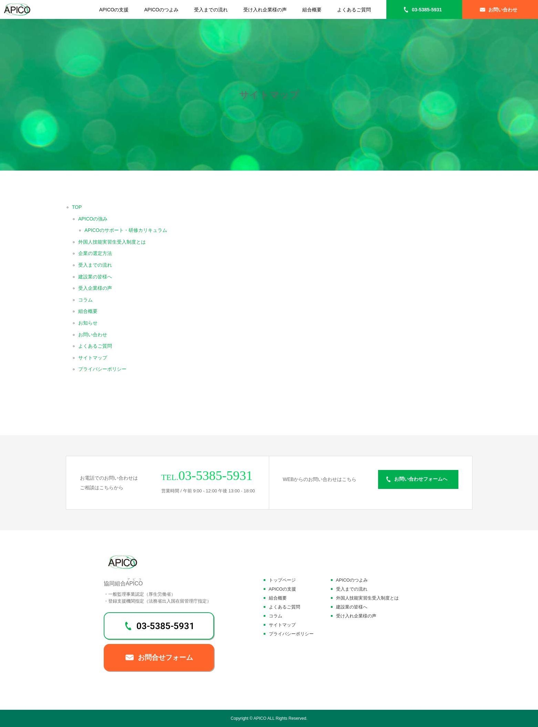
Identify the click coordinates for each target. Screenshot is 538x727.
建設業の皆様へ (95, 276)
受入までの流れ (211, 9)
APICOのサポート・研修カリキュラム (125, 230)
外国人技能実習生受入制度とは (112, 242)
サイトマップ (92, 357)
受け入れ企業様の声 (265, 9)
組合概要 (312, 9)
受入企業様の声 (95, 288)
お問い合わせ (502, 9)
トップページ (282, 580)
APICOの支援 (114, 9)
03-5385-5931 (427, 9)
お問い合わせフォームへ (420, 479)
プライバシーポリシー (102, 369)
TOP (77, 207)
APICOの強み (93, 219)
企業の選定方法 (95, 253)
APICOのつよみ (161, 9)
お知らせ (88, 323)
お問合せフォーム (165, 657)
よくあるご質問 (354, 9)
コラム (85, 300)
